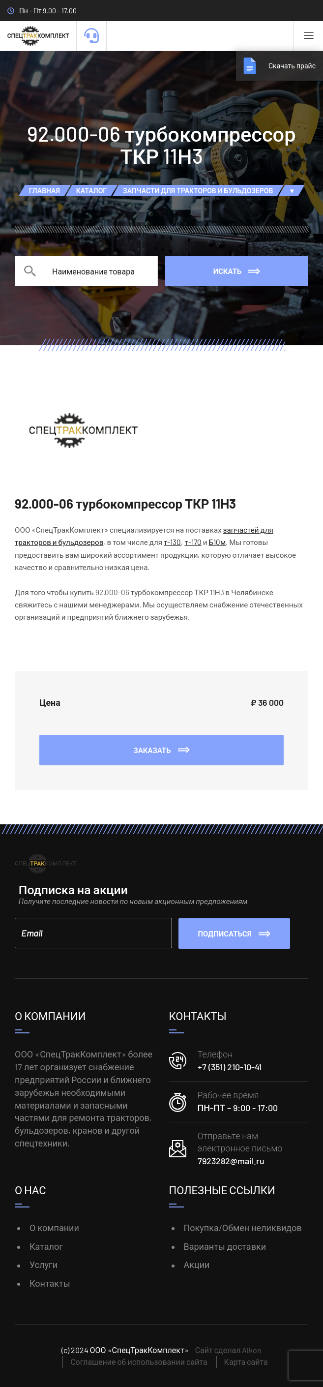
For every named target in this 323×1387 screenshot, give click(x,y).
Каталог (46, 1245)
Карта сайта (246, 1361)
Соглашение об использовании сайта (138, 1361)
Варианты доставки (225, 1245)
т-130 (172, 542)
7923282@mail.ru (231, 1160)
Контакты (49, 1282)
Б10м (217, 542)
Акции (197, 1264)
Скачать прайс (290, 65)
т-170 (192, 542)
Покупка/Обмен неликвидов (243, 1226)
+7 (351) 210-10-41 (230, 1065)
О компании (54, 1226)
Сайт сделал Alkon (228, 1349)
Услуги (43, 1264)
